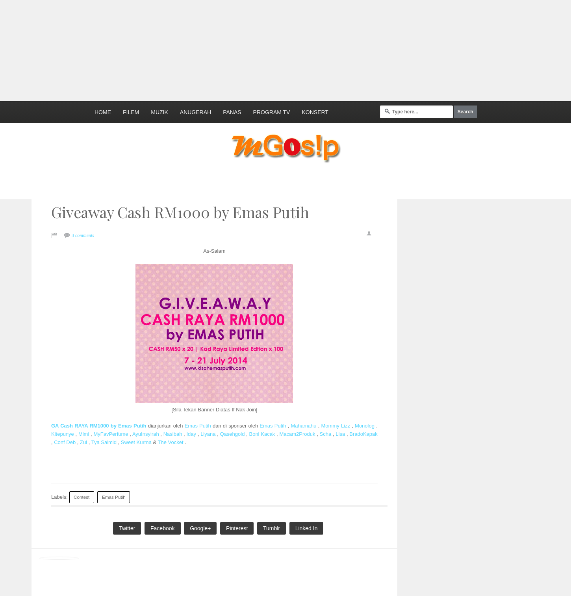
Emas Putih (198, 426)
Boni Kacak (262, 434)
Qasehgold (232, 434)
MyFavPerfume (110, 434)
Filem (131, 112)
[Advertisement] (191, 49)
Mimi (83, 434)
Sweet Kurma (136, 442)
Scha (326, 434)
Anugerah (195, 112)
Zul (83, 442)
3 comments (83, 235)
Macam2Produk (297, 434)
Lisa (340, 434)
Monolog (364, 426)
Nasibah (172, 434)
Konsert (315, 112)
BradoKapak (363, 434)
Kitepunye (62, 434)
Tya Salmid (104, 442)
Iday (191, 434)
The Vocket (171, 442)
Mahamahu (303, 426)
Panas (232, 112)
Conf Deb (65, 442)
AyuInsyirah (145, 434)
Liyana (207, 434)
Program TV (271, 112)
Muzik (159, 112)
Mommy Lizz (335, 426)
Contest (81, 497)
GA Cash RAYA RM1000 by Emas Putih (98, 426)
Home (103, 112)
